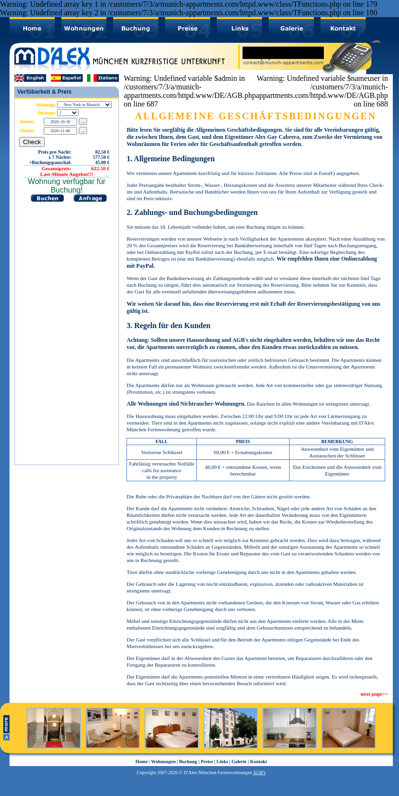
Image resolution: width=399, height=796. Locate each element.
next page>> (374, 694)
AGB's (259, 772)
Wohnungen (163, 761)
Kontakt (258, 761)
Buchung (188, 761)
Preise (207, 761)
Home (142, 761)
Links (222, 761)
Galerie (239, 761)
